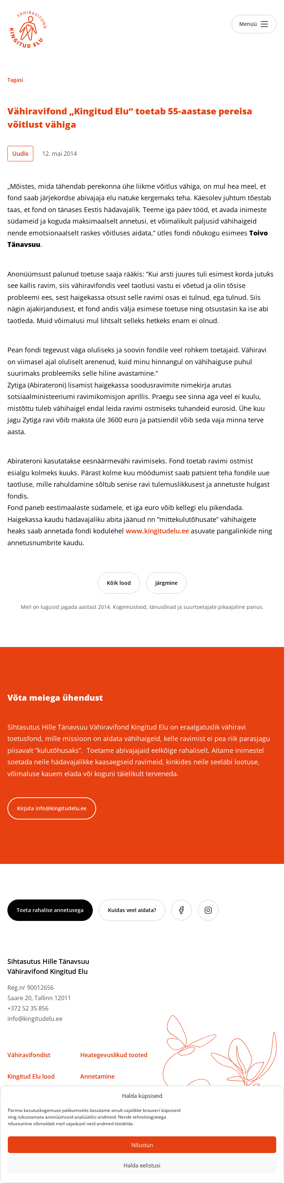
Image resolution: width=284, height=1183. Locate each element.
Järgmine (166, 582)
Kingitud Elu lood (31, 1076)
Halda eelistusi (142, 1165)
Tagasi (15, 79)
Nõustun (142, 1145)
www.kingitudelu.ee (157, 530)
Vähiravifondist (28, 1055)
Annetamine (97, 1076)
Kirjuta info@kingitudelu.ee (52, 808)
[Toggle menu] (254, 24)
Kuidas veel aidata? (132, 910)
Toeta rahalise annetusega (50, 910)
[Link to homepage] (28, 29)
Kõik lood (119, 582)
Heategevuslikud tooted (114, 1055)
